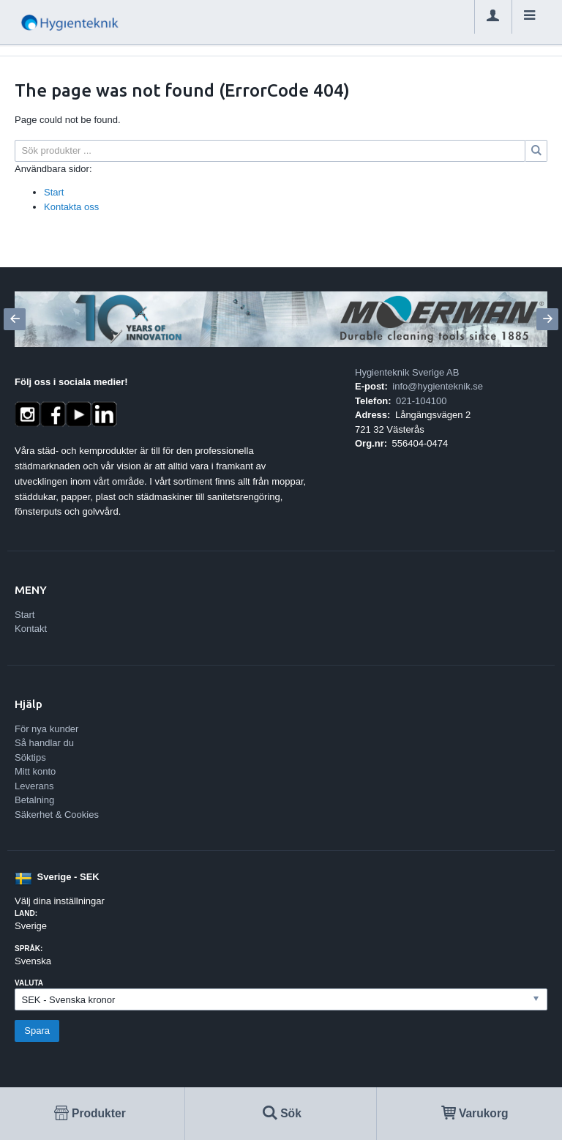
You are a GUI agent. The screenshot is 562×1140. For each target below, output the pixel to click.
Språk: (28, 949)
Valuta (29, 983)
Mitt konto (35, 771)
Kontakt (31, 628)
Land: (26, 913)
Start (54, 192)
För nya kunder (46, 728)
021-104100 (421, 400)
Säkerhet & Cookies (57, 814)
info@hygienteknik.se (437, 386)
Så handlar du (44, 742)
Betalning (34, 799)
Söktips (30, 757)
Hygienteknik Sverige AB (407, 372)
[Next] (547, 319)
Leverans (34, 786)
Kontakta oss (71, 206)
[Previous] (15, 319)
